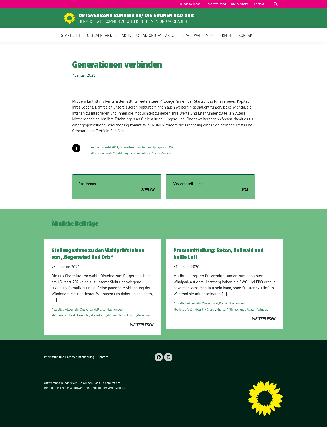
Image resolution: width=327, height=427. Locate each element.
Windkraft (145, 315)
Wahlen (141, 147)
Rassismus (117, 187)
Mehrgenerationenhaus (134, 153)
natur (131, 315)
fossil (199, 309)
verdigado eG (116, 388)
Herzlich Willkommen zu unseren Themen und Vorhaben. (133, 21)
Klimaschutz (117, 315)
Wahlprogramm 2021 (161, 147)
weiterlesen (141, 324)
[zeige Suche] (276, 4)
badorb (179, 309)
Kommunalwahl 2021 (104, 147)
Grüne (211, 309)
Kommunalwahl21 (104, 153)
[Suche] (270, 4)
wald (251, 309)
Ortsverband (127, 147)
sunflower (76, 388)
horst (221, 309)
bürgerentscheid (64, 315)
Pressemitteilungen (110, 309)
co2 (190, 309)
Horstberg (98, 315)
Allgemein (72, 309)
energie (83, 315)
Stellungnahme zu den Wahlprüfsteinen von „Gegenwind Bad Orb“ (98, 253)
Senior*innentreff (164, 153)
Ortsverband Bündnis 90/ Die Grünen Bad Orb (136, 15)
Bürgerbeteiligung (210, 187)
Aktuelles (58, 309)
